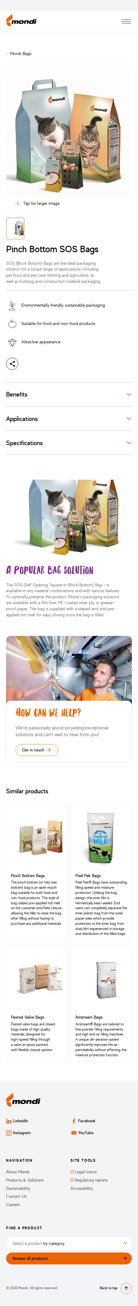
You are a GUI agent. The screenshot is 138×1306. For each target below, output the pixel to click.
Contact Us (16, 1196)
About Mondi (17, 1171)
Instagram (18, 1133)
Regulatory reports (89, 1180)
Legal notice (84, 1171)
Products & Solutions (25, 1180)
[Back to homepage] (21, 21)
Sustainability (18, 1188)
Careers (13, 1204)
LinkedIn (17, 1121)
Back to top (116, 1288)
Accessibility (82, 1188)
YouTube (82, 1133)
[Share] (12, 364)
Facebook (83, 1121)
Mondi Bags (20, 53)
